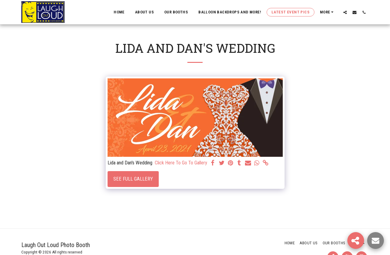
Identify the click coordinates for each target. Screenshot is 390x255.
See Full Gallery (133, 179)
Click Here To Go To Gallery (181, 163)
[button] (345, 12)
